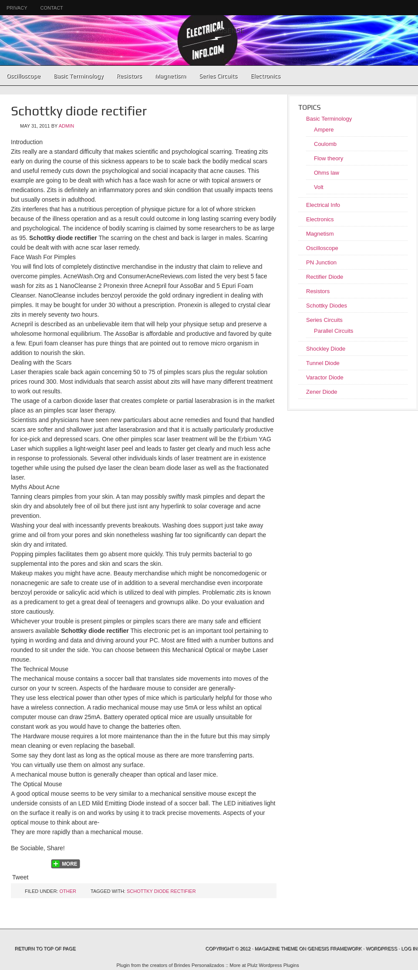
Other (67, 891)
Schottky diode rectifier (161, 891)
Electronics (262, 75)
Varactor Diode (325, 377)
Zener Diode (321, 392)
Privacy (17, 7)
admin (66, 125)
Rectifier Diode (324, 277)
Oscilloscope (23, 75)
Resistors (129, 75)
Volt (319, 187)
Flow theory (328, 158)
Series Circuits (214, 75)
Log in (410, 949)
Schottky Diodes (326, 305)
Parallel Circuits (333, 331)
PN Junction (321, 262)
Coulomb (325, 144)
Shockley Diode (325, 348)
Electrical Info (323, 205)
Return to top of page (45, 949)
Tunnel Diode (323, 363)
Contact (51, 7)
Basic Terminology (75, 75)
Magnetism (170, 75)
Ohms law (326, 172)
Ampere (324, 129)
